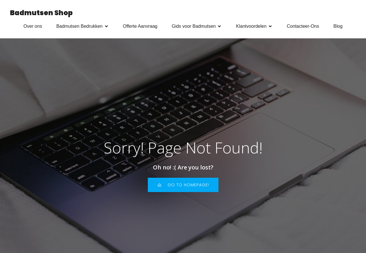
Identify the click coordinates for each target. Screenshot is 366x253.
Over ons (32, 26)
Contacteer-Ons (303, 26)
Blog (338, 26)
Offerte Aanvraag (140, 26)
